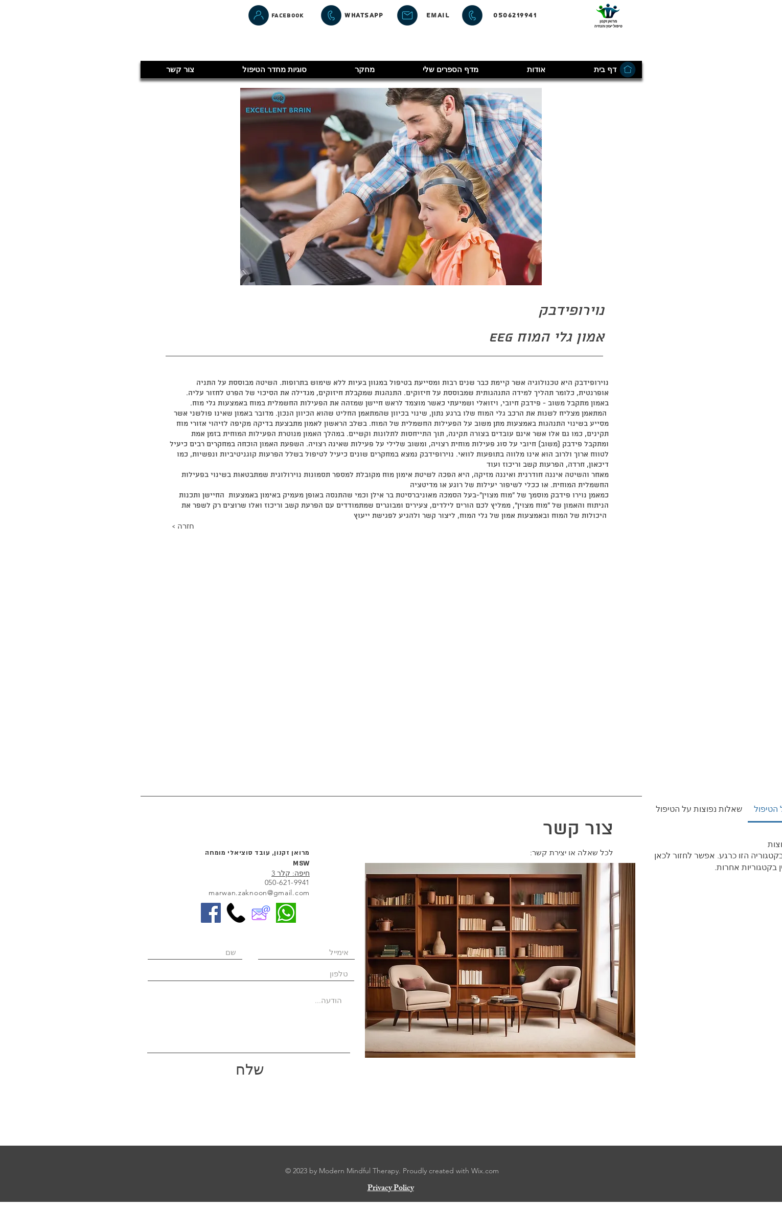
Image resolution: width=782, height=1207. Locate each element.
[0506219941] (515, 15)
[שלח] (249, 1072)
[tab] (699, 809)
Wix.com (485, 1170)
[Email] (437, 15)
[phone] (236, 913)
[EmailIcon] (261, 913)
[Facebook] (287, 15)
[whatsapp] (363, 15)
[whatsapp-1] (286, 913)
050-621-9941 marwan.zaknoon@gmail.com (259, 887)
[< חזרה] (208, 527)
